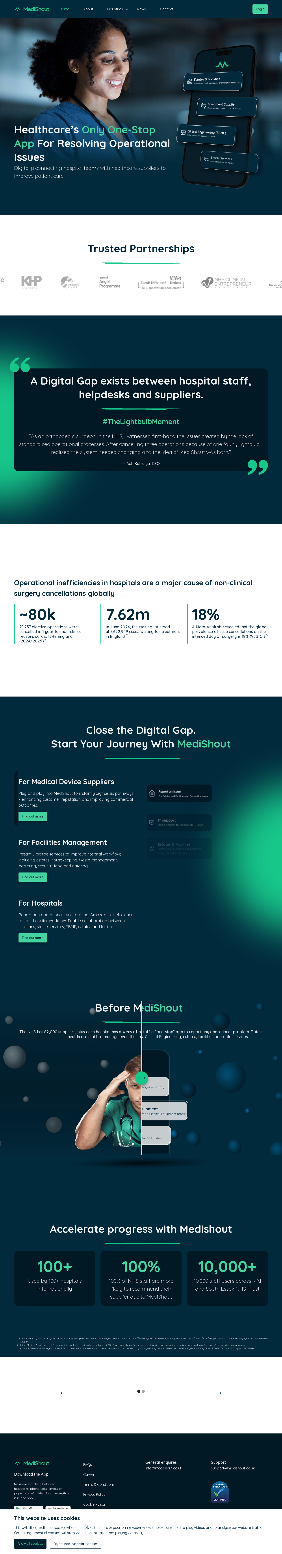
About (88, 9)
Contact (166, 9)
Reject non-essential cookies (76, 1544)
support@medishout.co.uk (233, 1468)
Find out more (32, 816)
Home (64, 9)
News (141, 9)
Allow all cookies (30, 1543)
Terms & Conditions (99, 1484)
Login (260, 9)
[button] (115, 9)
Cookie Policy (94, 1504)
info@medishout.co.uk (163, 1468)
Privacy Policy (94, 1494)
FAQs (87, 1464)
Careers (89, 1474)
